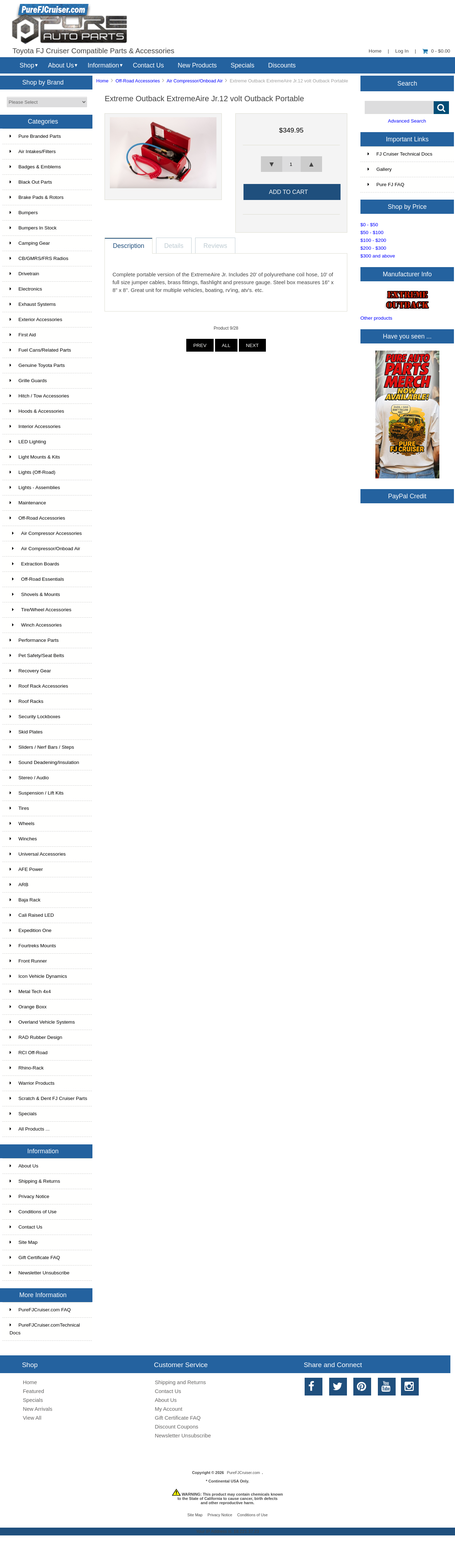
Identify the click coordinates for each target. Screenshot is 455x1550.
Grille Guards (28, 380)
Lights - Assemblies (35, 487)
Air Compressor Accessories (46, 533)
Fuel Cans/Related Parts (40, 350)
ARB (19, 884)
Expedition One (31, 930)
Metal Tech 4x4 (30, 991)
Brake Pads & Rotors (37, 197)
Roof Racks (26, 701)
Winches (23, 838)
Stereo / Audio (29, 777)
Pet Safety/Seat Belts (37, 655)
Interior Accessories (35, 426)
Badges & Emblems (35, 166)
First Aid (23, 334)
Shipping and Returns (180, 1382)
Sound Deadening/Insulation (44, 762)
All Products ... (30, 1129)
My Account (168, 1409)
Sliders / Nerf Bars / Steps (42, 747)
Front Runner (28, 961)
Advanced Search (407, 121)
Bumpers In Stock (33, 228)
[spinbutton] (291, 164)
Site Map (24, 1242)
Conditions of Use (33, 1211)
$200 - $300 (373, 248)
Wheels (22, 823)
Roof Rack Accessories (39, 686)
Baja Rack (25, 900)
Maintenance (28, 502)
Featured (33, 1391)
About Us (61, 65)
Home (375, 51)
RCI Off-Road (29, 1052)
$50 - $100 (372, 232)
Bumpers (24, 212)
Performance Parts (34, 640)
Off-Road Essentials (37, 579)
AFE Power (26, 869)
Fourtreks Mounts (33, 945)
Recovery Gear (30, 670)
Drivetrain (24, 273)
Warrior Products (32, 1083)
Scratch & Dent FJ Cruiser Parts (48, 1098)
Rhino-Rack (27, 1068)
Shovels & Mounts (35, 594)
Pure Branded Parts (35, 136)
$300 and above (377, 256)
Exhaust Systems (33, 304)
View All (32, 1418)
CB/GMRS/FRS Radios (39, 258)
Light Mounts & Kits (35, 457)
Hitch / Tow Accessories (39, 396)
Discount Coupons (176, 1427)
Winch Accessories (36, 625)
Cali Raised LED (32, 915)
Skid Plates (26, 732)
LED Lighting (28, 441)
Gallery (380, 169)
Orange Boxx (28, 1006)
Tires (19, 808)
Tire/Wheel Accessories (40, 609)
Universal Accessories (38, 854)
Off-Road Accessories (138, 80)
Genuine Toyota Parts (37, 365)
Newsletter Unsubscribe (40, 1272)
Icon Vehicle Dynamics (38, 976)
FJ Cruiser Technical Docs (400, 154)
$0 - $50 (369, 224)
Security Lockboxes (35, 716)
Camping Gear (30, 243)
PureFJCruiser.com (243, 1472)
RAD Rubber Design (36, 1037)
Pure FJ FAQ (386, 184)
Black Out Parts (31, 182)
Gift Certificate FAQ (35, 1257)
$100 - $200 (373, 240)
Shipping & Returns (35, 1181)
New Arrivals (37, 1409)
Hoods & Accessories (37, 411)
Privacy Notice (29, 1196)
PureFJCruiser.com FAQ (40, 1309)
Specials (243, 65)
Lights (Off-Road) (32, 472)
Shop (27, 65)
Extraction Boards (34, 564)
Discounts (282, 65)
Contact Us (148, 65)
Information (103, 65)
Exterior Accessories (36, 319)
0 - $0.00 (436, 51)
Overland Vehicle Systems (42, 1022)
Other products (376, 318)
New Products (197, 65)
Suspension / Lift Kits (37, 793)
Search (407, 83)
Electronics (26, 289)
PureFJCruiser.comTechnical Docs (45, 1328)
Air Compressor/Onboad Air (195, 80)
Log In (402, 51)
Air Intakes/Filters (33, 151)
